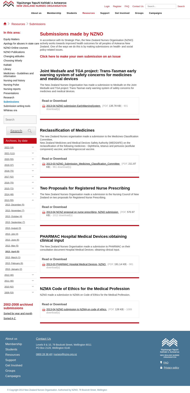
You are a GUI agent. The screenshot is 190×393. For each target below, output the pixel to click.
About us (36, 13)
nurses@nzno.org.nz (65, 354)
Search (181, 6)
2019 (9, 165)
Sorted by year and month (18, 313)
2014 (9, 194)
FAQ (127, 6)
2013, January (13, 269)
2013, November (14, 210)
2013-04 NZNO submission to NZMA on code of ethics (76, 309)
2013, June (12, 240)
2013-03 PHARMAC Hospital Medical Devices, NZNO (76, 264)
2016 (9, 182)
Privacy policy (171, 367)
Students (72, 13)
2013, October (13, 216)
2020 (9, 159)
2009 (9, 292)
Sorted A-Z (10, 318)
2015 (9, 188)
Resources (89, 13)
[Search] (161, 6)
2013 (9, 200)
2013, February (14, 263)
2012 (9, 275)
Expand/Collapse (33, 147)
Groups (139, 13)
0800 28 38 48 (44, 354)
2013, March (12, 257)
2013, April (12, 251)
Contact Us (137, 6)
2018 (9, 171)
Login (107, 6)
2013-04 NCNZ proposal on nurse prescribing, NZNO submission (82, 212)
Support (105, 13)
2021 (9, 153)
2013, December (14, 205)
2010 (9, 287)
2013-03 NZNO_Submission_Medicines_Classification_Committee (83, 163)
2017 (9, 177)
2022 (9, 147)
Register (117, 6)
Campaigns (155, 13)
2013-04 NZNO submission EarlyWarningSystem (73, 105)
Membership (54, 13)
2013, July (11, 234)
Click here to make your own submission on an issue (80, 56)
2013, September (15, 222)
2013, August (13, 228)
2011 (9, 281)
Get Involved (122, 13)
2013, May (12, 246)
